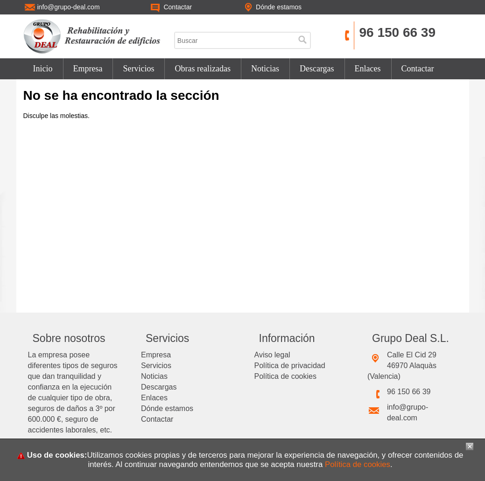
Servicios (138, 68)
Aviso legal (272, 355)
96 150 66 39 (397, 32)
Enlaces (368, 68)
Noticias (265, 68)
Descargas (317, 68)
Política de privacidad (289, 365)
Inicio (43, 68)
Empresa (88, 68)
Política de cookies (285, 376)
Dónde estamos (167, 408)
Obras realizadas (202, 68)
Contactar (417, 68)
